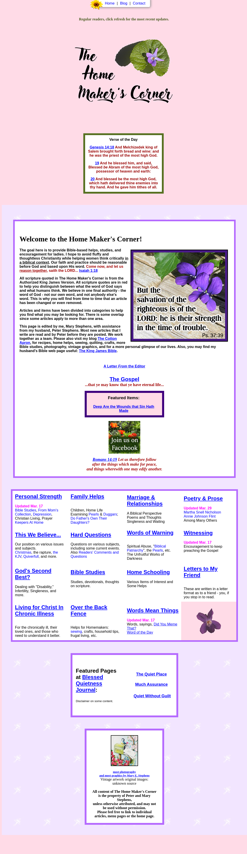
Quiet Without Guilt (152, 696)
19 (97, 163)
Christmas (23, 552)
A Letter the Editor (124, 366)
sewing (76, 631)
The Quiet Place (151, 674)
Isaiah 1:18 (88, 271)
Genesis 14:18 (102, 147)
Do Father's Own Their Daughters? (89, 520)
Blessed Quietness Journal (89, 683)
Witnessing (198, 533)
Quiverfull (31, 556)
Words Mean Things (153, 610)
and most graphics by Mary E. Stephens (124, 775)
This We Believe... (38, 535)
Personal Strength (38, 496)
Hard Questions (91, 535)
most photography (124, 772)
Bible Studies (25, 510)
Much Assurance (151, 684)
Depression (42, 514)
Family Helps (87, 496)
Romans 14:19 (105, 459)
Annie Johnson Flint (200, 516)
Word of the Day (140, 632)
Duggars (110, 514)
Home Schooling (148, 572)
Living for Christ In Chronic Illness (39, 610)
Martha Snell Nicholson (202, 512)
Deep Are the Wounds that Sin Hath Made (123, 409)
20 (93, 179)
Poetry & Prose (203, 498)
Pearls (94, 514)
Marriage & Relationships (145, 500)
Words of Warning (150, 533)
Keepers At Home (29, 522)
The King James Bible (98, 351)
